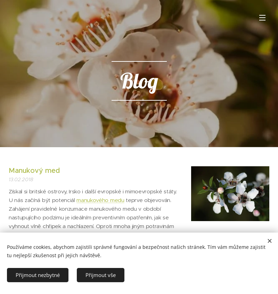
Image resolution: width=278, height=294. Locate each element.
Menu (262, 17)
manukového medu (100, 200)
